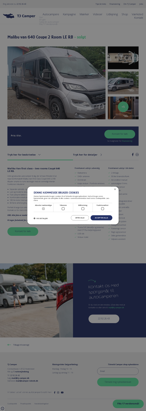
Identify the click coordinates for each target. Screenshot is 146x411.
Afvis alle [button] (80, 218)
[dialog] (73, 205)
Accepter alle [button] (101, 218)
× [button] (115, 189)
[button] (41, 218)
